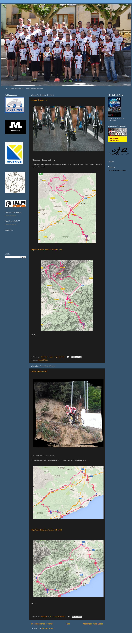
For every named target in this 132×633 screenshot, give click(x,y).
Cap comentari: (59, 357)
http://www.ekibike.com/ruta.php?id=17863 (46, 530)
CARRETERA (43, 360)
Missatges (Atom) (47, 628)
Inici (68, 624)
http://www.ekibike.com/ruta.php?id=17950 (46, 250)
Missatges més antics (93, 624)
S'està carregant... (11, 215)
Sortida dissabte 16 (39, 100)
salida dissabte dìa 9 (39, 371)
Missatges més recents (42, 624)
